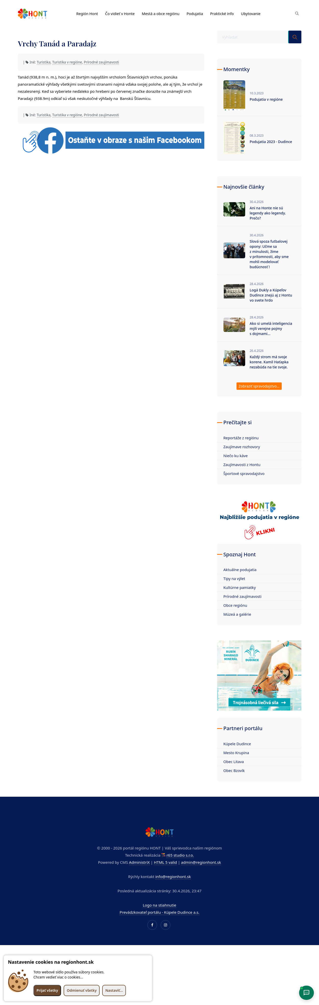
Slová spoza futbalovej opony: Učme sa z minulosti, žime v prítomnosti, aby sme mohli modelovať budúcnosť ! (269, 254)
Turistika (44, 62)
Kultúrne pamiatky (240, 587)
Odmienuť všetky (82, 990)
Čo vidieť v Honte (121, 12)
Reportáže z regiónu (241, 437)
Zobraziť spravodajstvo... (259, 386)
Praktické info (226, 12)
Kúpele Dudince (237, 743)
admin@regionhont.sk (201, 862)
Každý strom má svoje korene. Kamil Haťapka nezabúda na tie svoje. (269, 361)
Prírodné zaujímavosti (101, 62)
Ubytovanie (255, 12)
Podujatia (198, 12)
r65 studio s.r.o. (180, 855)
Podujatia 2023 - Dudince (271, 141)
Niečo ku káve (236, 455)
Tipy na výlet (234, 578)
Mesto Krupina (236, 752)
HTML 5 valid (165, 862)
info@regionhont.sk (173, 876)
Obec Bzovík (234, 770)
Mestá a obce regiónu (163, 12)
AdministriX (139, 862)
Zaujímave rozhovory (242, 446)
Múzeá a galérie (237, 614)
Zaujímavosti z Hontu (242, 464)
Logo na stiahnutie (159, 905)
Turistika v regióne (67, 62)
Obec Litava (233, 761)
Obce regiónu (235, 605)
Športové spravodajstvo (244, 473)
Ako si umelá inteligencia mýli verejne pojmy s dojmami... (271, 328)
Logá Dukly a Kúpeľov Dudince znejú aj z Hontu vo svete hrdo (271, 295)
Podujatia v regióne (266, 99)
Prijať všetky (47, 990)
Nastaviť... (114, 990)
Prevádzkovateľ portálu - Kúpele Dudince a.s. (159, 912)
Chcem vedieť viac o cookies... (58, 977)
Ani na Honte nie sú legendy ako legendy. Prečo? (268, 213)
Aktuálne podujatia (240, 569)
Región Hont (87, 12)
